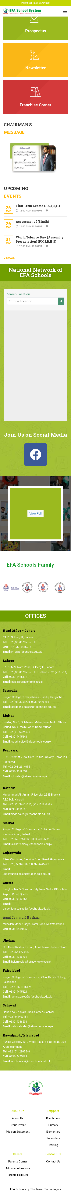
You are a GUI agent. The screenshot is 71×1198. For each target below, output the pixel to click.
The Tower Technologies (45, 1189)
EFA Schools (18, 1189)
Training (53, 1145)
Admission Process (17, 1168)
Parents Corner (17, 1161)
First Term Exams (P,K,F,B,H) (38, 206)
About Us (17, 1118)
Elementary (53, 1131)
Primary (53, 1125)
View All (9, 258)
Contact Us (53, 1161)
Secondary (53, 1138)
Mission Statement (18, 1131)
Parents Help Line (18, 1175)
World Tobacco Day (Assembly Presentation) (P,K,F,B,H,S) (40, 239)
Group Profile (18, 1125)
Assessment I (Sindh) (32, 221)
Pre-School (53, 1118)
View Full (35, 513)
